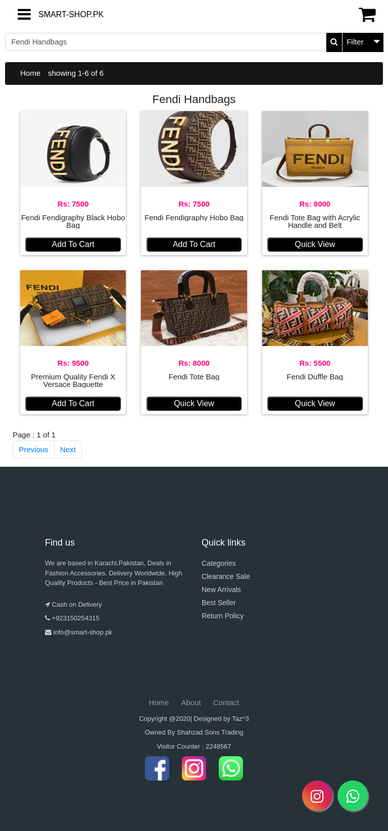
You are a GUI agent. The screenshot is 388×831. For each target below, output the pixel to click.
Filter (355, 41)
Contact (226, 702)
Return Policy (223, 616)
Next (68, 449)
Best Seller (219, 603)
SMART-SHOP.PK (47, 14)
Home (30, 73)
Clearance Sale (226, 576)
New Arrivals (221, 589)
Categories (219, 563)
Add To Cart (73, 244)
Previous (33, 449)
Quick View (315, 244)
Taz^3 (240, 718)
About (191, 702)
